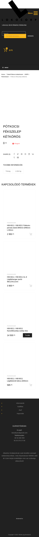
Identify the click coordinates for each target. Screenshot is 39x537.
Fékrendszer (5, 76)
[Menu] (32, 13)
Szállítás (20, 406)
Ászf (20, 410)
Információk (20, 403)
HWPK (27, 74)
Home (3, 74)
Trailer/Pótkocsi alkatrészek (15, 74)
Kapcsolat (20, 413)
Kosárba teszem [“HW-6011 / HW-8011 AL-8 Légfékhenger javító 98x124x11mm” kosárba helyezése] (31, 285)
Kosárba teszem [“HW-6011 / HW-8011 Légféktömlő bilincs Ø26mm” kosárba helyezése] (31, 385)
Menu (5, 67)
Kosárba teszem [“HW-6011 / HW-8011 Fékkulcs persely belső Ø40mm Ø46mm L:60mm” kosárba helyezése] (31, 234)
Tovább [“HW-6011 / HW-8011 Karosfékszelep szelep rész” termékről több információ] (27, 335)
